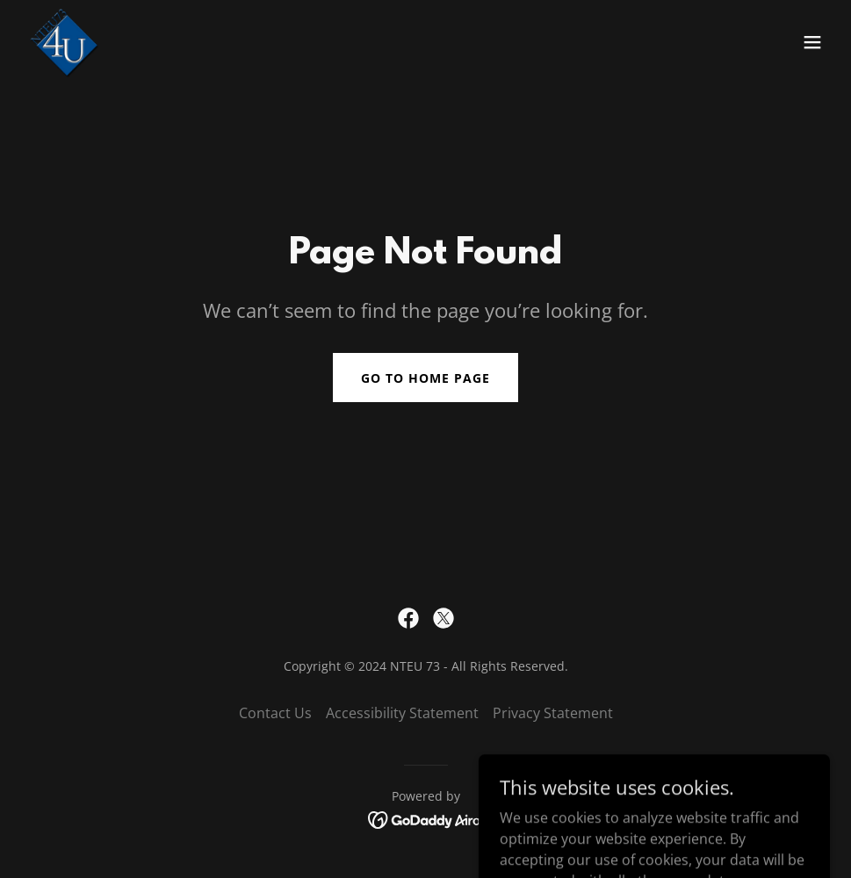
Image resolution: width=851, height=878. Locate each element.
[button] (812, 42)
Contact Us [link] (275, 713)
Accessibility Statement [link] (402, 713)
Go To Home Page (425, 378)
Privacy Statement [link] (553, 713)
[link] (63, 42)
